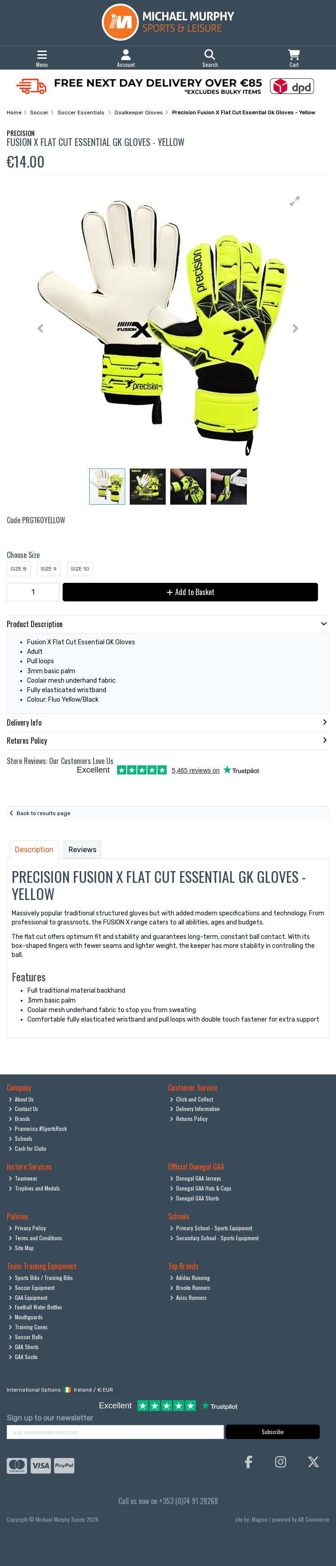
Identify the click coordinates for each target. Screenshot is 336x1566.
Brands (20, 1118)
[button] (295, 201)
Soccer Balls (26, 1337)
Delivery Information (195, 1108)
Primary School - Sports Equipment (211, 1228)
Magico (260, 1519)
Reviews (82, 849)
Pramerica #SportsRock (38, 1128)
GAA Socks (23, 1356)
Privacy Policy (27, 1228)
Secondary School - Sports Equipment (214, 1238)
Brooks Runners (190, 1287)
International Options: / (60, 1390)
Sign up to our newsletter (50, 1418)
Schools (21, 1138)
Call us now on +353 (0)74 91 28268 (168, 1501)
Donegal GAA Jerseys (196, 1178)
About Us (21, 1099)
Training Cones (28, 1327)
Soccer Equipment (32, 1287)
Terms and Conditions (36, 1238)
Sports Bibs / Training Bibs (41, 1277)
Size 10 (80, 569)
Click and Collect (191, 1099)
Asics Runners (188, 1297)
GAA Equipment (28, 1297)
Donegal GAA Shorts (195, 1198)
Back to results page (43, 813)
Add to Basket (190, 591)
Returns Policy (189, 1118)
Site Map (21, 1248)
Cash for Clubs (28, 1148)
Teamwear (23, 1178)
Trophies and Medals (34, 1188)
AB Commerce (313, 1519)
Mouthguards (26, 1317)
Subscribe (273, 1431)
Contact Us (24, 1108)
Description (34, 849)
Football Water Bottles (36, 1307)
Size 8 (18, 569)
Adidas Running (190, 1277)
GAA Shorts (24, 1346)
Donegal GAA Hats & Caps (201, 1188)
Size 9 (49, 569)
